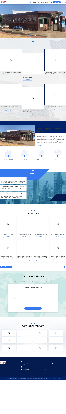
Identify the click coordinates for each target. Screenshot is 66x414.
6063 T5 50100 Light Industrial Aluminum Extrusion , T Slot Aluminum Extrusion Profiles (58, 234)
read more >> (39, 145)
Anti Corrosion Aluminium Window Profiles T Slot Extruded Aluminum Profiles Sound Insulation (24, 257)
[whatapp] (46, 369)
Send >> (33, 308)
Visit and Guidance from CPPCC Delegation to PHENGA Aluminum (13, 178)
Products (34, 2)
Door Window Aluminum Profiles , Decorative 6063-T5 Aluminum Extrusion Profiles (41, 234)
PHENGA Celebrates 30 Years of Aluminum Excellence (12, 186)
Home (29, 2)
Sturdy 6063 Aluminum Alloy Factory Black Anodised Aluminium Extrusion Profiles (58, 257)
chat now (57, 2)
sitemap (12, 378)
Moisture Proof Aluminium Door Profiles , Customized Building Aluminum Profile (41, 257)
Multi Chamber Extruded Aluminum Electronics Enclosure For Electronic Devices (7, 257)
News (51, 2)
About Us (40, 2)
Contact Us (45, 2)
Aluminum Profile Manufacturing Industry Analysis (11, 193)
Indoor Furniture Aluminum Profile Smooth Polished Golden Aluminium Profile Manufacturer (8, 234)
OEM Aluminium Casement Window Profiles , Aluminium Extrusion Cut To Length (23, 234)
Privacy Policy (8, 378)
